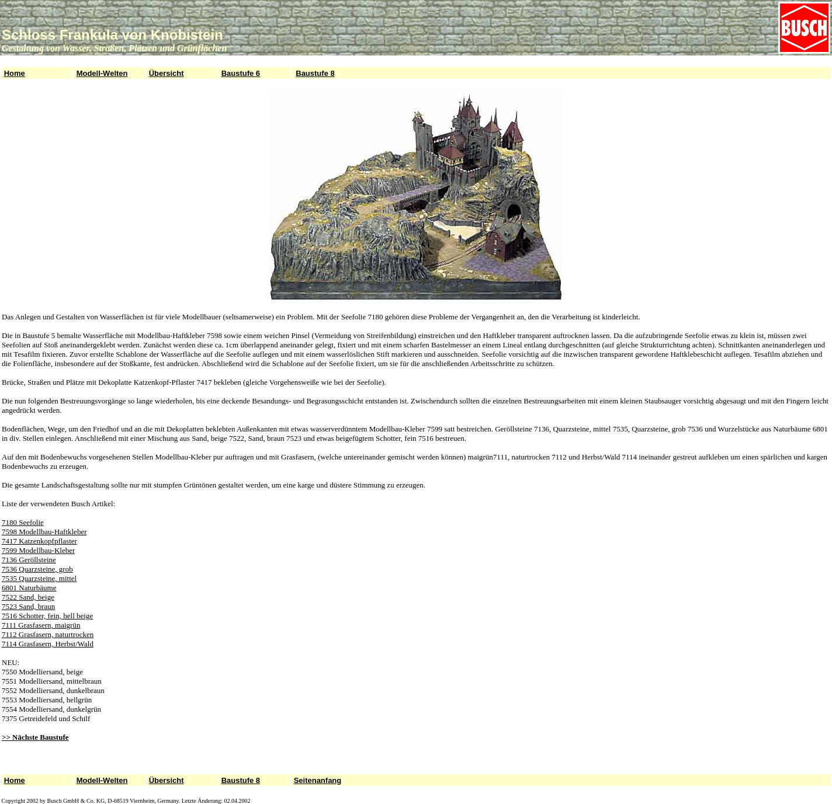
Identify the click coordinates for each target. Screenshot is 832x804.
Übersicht (166, 73)
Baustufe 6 (240, 73)
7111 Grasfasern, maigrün (41, 625)
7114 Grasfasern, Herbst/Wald (47, 643)
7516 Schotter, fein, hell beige (47, 615)
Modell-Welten (102, 73)
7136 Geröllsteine (29, 559)
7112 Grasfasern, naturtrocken (47, 634)
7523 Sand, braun (28, 606)
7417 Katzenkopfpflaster (39, 541)
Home (14, 73)
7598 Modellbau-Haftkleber (44, 531)
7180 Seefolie (23, 522)
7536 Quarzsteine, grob (37, 569)
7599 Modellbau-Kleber (38, 550)
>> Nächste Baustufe (35, 737)
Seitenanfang (318, 780)
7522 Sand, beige (28, 597)
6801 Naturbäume (29, 587)
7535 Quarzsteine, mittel (39, 578)
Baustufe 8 (315, 73)
